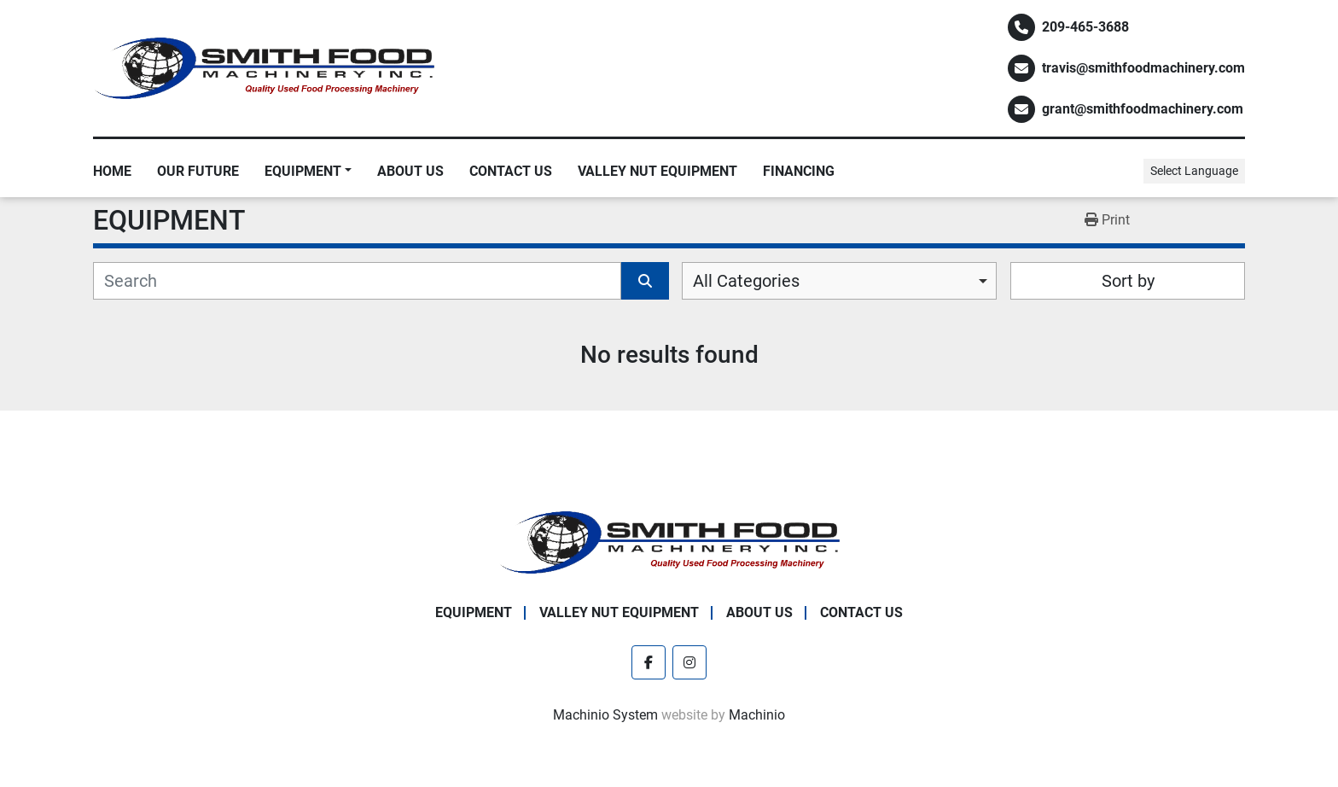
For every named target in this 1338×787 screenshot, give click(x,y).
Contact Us (510, 171)
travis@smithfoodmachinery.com (1143, 68)
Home (112, 171)
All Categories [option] (746, 281)
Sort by (1128, 281)
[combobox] (839, 281)
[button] (308, 171)
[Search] (357, 281)
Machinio (757, 715)
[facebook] (648, 662)
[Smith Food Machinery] (669, 541)
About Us (410, 171)
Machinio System (605, 715)
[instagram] (689, 662)
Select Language (1194, 171)
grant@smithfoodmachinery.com (1142, 109)
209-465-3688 (1085, 27)
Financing (799, 171)
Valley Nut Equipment (657, 171)
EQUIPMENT (303, 171)
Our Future (198, 171)
